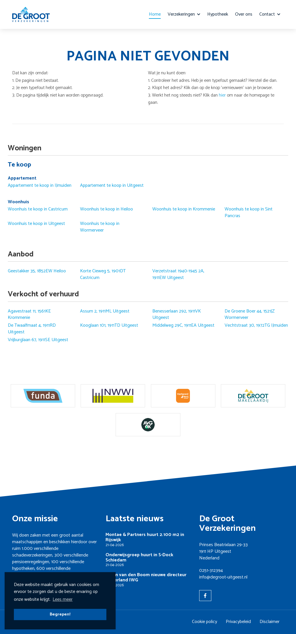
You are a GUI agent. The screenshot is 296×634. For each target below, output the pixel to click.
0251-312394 (211, 570)
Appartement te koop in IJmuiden (39, 185)
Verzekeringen (184, 14)
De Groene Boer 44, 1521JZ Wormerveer (250, 315)
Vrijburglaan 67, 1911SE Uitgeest (38, 340)
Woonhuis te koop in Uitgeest (36, 224)
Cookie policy (204, 622)
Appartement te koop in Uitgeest (112, 185)
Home (155, 14)
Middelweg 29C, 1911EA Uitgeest (183, 325)
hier (222, 95)
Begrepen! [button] (60, 614)
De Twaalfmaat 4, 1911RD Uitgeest (32, 329)
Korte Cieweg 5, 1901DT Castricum (103, 274)
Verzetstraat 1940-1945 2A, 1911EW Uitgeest (178, 274)
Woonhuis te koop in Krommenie (183, 209)
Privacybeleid (238, 622)
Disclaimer (270, 622)
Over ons (243, 14)
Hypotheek (217, 14)
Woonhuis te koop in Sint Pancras (249, 213)
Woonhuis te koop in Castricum (38, 209)
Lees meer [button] (63, 599)
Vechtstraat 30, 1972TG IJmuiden (256, 325)
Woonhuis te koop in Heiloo (106, 209)
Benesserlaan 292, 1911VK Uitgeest (176, 315)
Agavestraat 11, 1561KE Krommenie (29, 315)
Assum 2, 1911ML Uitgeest (105, 311)
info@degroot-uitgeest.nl (223, 577)
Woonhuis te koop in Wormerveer (99, 227)
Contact (269, 14)
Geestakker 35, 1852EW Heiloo (37, 271)
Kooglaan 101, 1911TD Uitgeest (109, 325)
